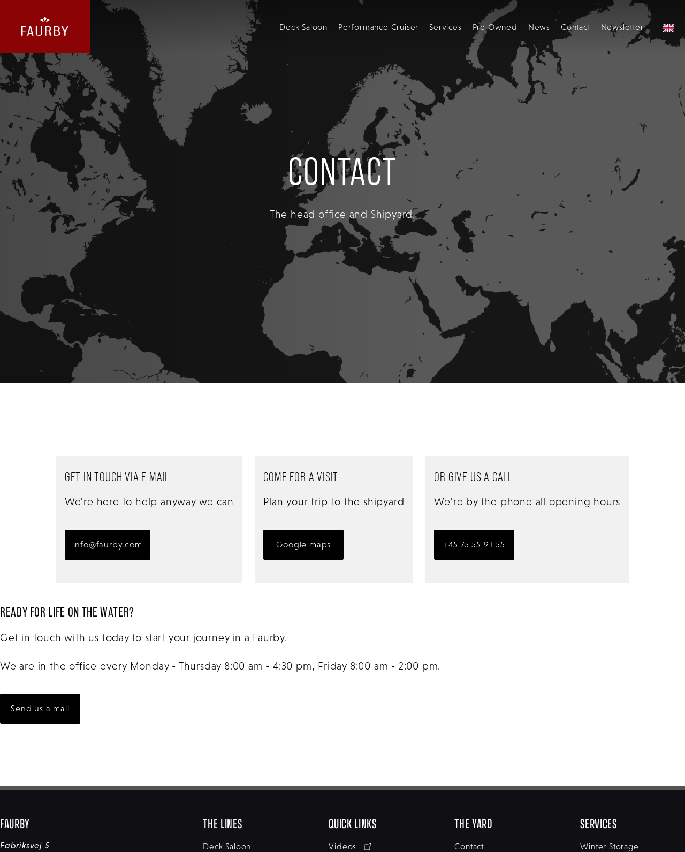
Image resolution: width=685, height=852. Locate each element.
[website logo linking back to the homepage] (44, 26)
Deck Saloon (303, 27)
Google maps (303, 544)
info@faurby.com (107, 544)
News (539, 27)
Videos (350, 846)
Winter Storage (609, 846)
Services (445, 27)
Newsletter (622, 27)
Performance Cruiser (378, 27)
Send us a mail (40, 708)
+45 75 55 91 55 (474, 544)
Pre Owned (495, 27)
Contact (575, 27)
